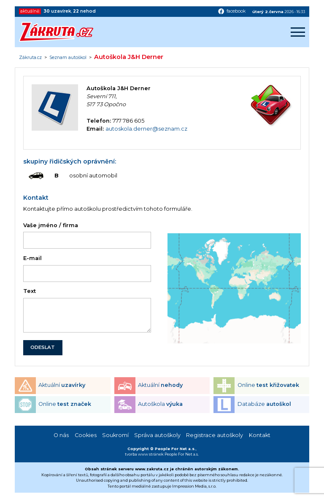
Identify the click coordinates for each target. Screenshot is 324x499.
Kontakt (259, 435)
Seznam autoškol (67, 58)
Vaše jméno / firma (50, 225)
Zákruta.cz (30, 58)
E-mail (32, 258)
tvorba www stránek (144, 454)
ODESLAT (42, 347)
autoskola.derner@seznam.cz (146, 129)
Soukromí (115, 435)
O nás (61, 435)
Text (29, 291)
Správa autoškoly (157, 435)
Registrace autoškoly (214, 435)
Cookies (86, 435)
